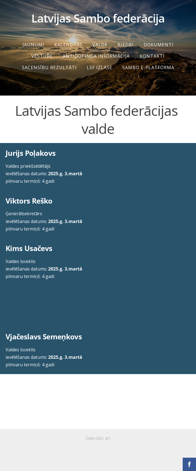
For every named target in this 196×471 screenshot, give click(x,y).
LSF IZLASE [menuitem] (99, 67)
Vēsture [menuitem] (42, 56)
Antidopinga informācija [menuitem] (96, 56)
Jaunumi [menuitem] (33, 45)
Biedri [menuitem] (126, 45)
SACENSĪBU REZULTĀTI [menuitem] (49, 67)
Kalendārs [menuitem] (68, 45)
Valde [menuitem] (100, 45)
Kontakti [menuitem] (152, 56)
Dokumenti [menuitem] (159, 45)
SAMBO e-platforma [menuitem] (148, 67)
